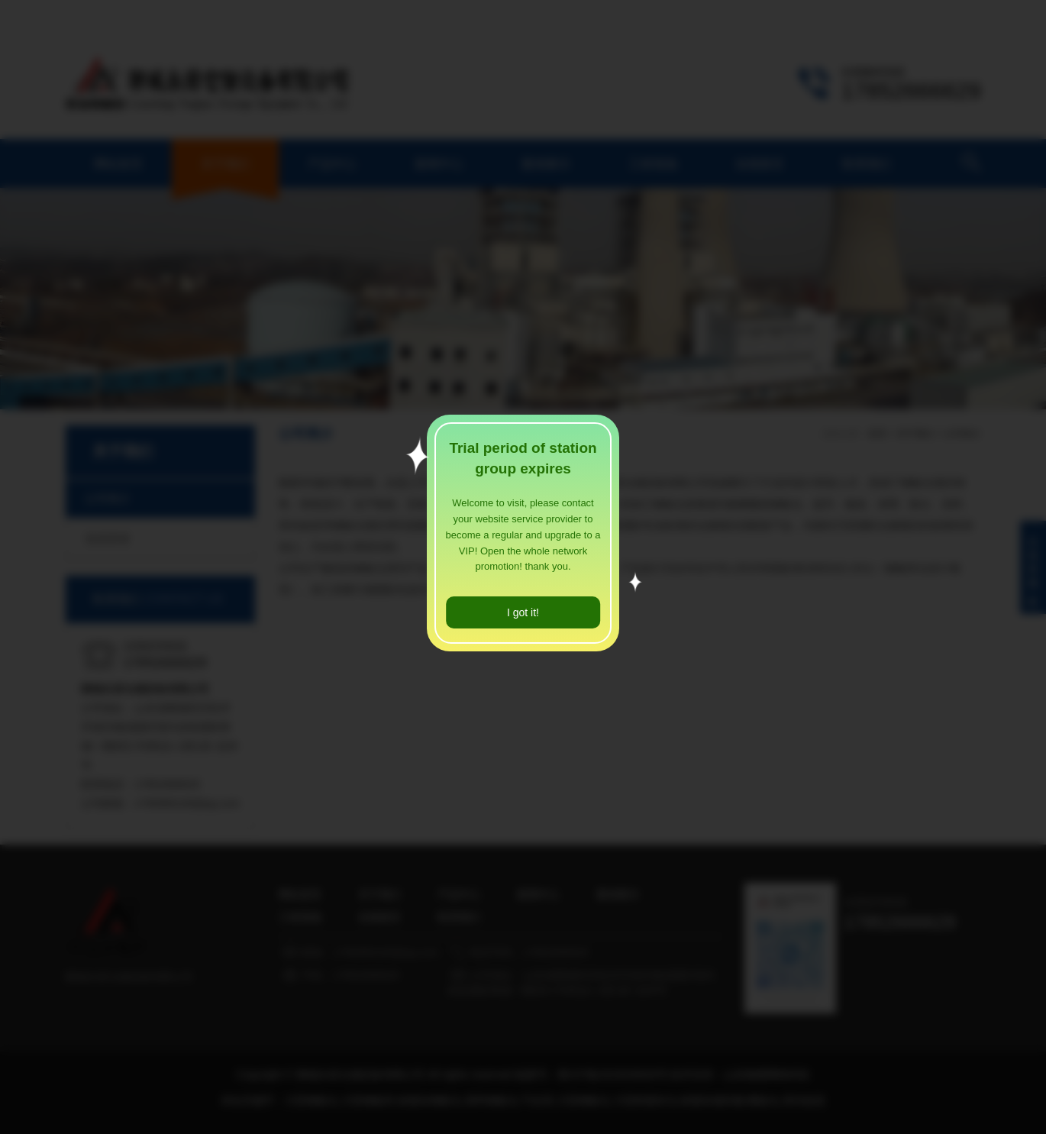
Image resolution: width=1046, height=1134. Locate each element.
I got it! (523, 612)
